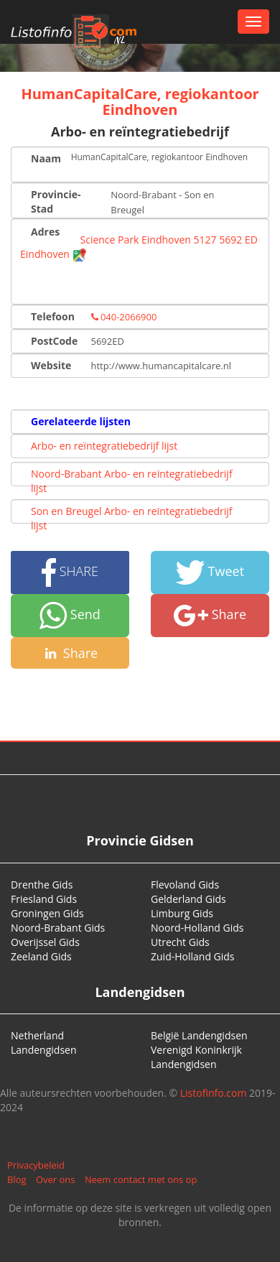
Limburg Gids (182, 913)
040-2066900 (124, 316)
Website (51, 365)
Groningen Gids (47, 913)
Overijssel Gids (45, 942)
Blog (17, 1179)
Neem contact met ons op (141, 1179)
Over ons (55, 1179)
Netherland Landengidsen (44, 1043)
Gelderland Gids (188, 899)
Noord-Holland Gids (197, 927)
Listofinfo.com (213, 1093)
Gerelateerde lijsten (81, 421)
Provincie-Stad (56, 201)
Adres (45, 231)
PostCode (54, 341)
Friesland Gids (44, 899)
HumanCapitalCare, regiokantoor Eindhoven (139, 101)
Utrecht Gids (180, 942)
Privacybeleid (36, 1165)
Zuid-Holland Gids (193, 956)
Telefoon (53, 316)
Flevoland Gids (185, 884)
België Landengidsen (199, 1035)
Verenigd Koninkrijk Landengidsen (196, 1057)
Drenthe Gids (42, 884)
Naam (45, 158)
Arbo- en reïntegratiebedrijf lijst (104, 446)
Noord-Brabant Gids (58, 927)
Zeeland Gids (41, 956)
